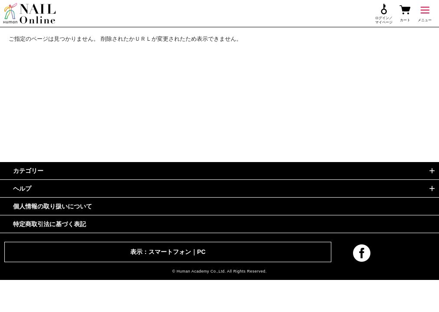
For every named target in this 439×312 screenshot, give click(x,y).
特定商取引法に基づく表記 (49, 224)
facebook (361, 253)
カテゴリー (28, 170)
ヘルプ (22, 188)
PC (201, 251)
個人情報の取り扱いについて (52, 206)
